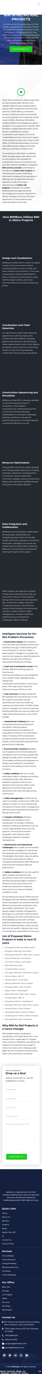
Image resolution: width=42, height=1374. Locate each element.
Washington (7, 1310)
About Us (6, 1217)
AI (3, 1236)
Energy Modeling (9, 1263)
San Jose (6, 1302)
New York (6, 1287)
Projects (5, 1225)
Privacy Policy (8, 1244)
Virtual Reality (8, 1256)
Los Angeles (7, 1295)
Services (5, 1221)
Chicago (5, 1291)
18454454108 (11, 1339)
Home (4, 1213)
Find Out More (20, 49)
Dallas (4, 1298)
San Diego (6, 1306)
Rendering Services (10, 1267)
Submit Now (16, 1157)
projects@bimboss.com (16, 1344)
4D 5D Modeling (9, 1275)
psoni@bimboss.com (14, 1348)
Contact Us (7, 1240)
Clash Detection (9, 1260)
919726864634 (11, 1335)
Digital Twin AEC (9, 1232)
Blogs (4, 1228)
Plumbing (6, 1271)
